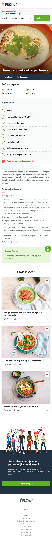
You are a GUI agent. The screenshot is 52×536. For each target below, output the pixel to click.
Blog (26, 515)
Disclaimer (26, 518)
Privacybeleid (26, 527)
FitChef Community (9, 4)
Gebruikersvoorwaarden (26, 521)
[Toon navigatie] (48, 4)
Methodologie (26, 524)
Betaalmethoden (26, 532)
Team (26, 510)
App (26, 512)
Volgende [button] (42, 18)
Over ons (26, 507)
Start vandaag (26, 484)
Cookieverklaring (26, 529)
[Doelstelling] (17, 18)
